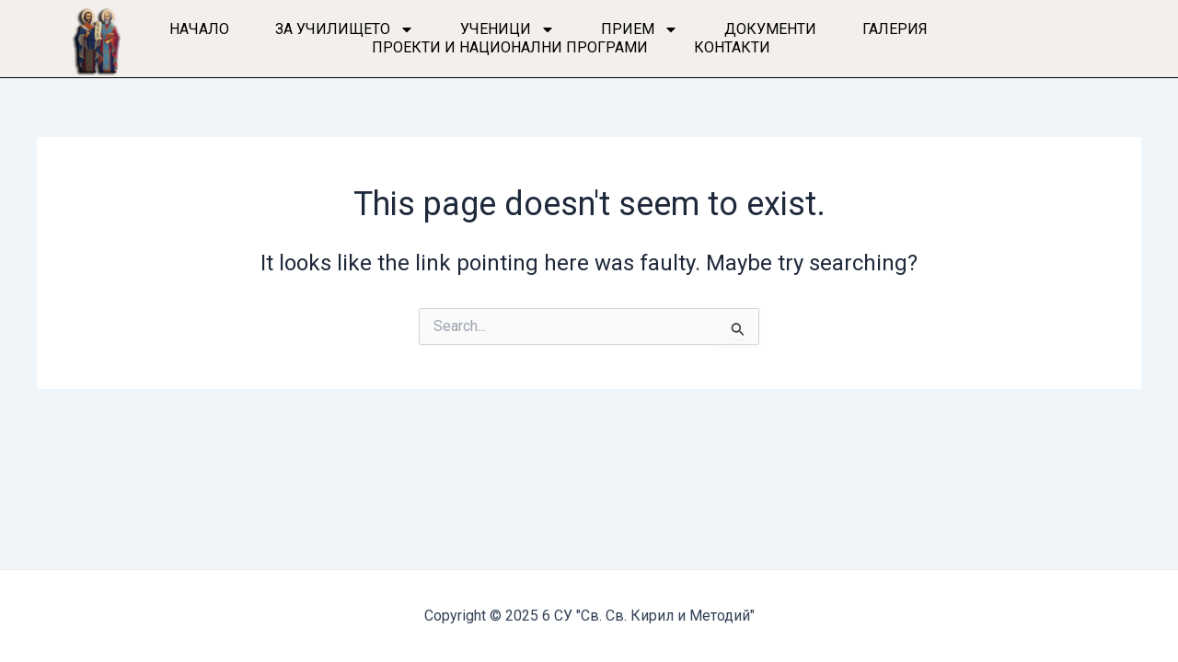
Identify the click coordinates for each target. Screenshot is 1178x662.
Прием (639, 29)
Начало (199, 29)
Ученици (507, 29)
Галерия (895, 29)
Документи (770, 29)
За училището (344, 29)
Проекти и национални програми (510, 47)
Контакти (732, 47)
